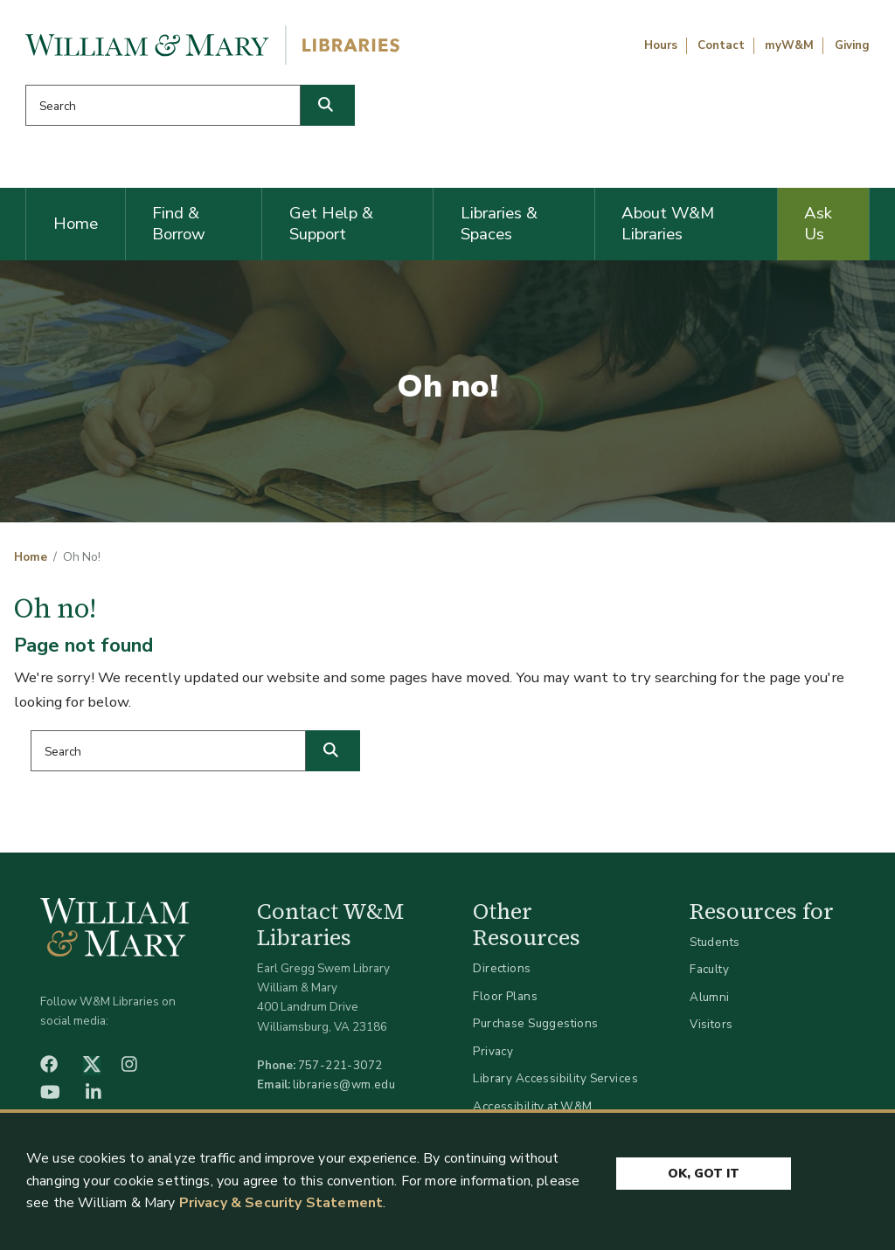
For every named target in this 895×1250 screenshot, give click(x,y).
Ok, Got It (703, 1173)
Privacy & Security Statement (281, 1203)
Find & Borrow (178, 223)
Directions (502, 968)
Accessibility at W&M (532, 1106)
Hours (660, 45)
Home (75, 223)
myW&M (789, 45)
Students (714, 942)
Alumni (710, 997)
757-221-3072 (340, 1065)
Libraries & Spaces (499, 223)
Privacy (493, 1051)
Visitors (711, 1024)
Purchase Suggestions (535, 1023)
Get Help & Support (331, 223)
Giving (852, 45)
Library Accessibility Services (555, 1078)
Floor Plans (505, 996)
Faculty (709, 969)
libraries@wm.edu (344, 1084)
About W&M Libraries (667, 223)
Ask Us (818, 223)
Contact (721, 45)
